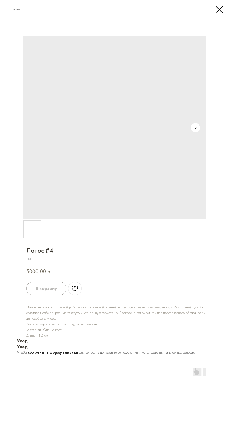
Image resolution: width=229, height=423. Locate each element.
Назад (15, 8)
